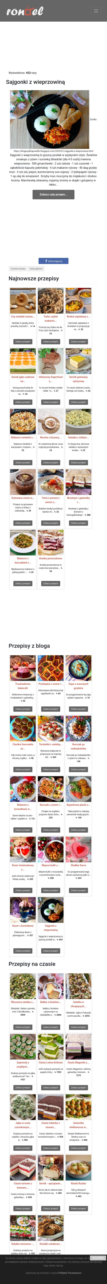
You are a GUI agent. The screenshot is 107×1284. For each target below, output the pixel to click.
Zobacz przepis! (22, 341)
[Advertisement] (53, 46)
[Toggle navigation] (96, 10)
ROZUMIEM (98, 1258)
